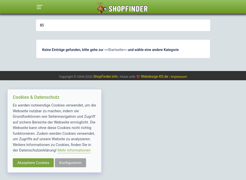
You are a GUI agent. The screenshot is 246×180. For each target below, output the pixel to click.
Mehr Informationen (74, 150)
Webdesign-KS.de (155, 76)
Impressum (179, 76)
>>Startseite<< (115, 50)
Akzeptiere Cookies (33, 162)
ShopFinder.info (105, 76)
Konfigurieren (70, 162)
